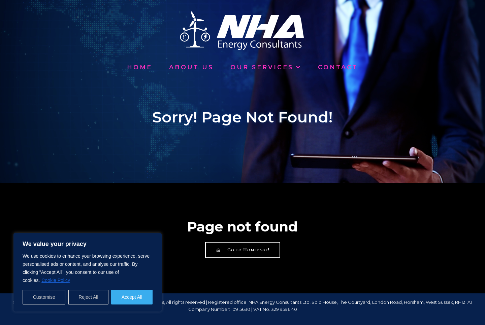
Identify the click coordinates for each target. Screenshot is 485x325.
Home (139, 67)
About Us (191, 67)
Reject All (88, 297)
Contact (338, 67)
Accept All (132, 297)
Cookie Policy (55, 280)
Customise (44, 297)
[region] (87, 272)
